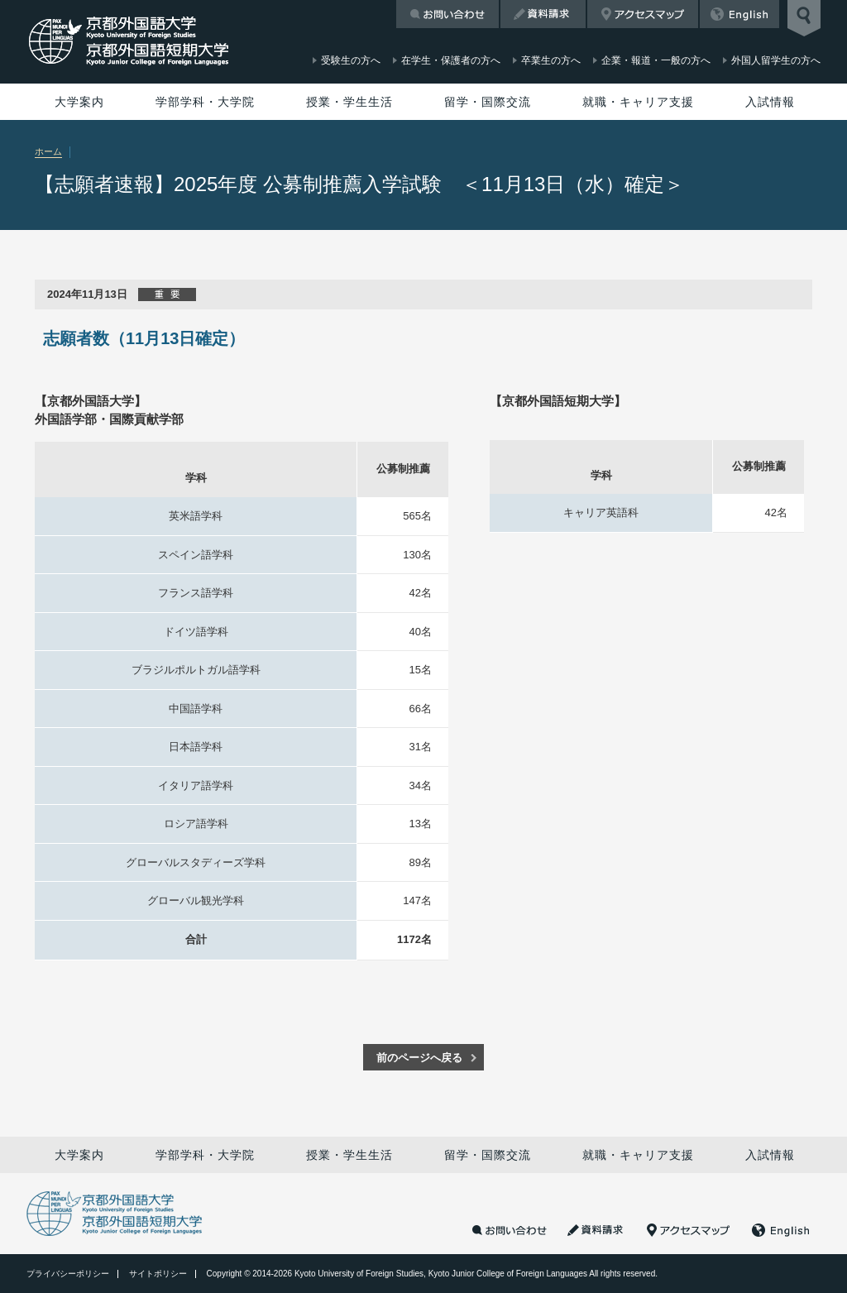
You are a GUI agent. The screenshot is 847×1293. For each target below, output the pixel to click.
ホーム (48, 151)
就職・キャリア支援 (638, 101)
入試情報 (770, 101)
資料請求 (543, 14)
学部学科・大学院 (205, 101)
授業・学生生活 (349, 101)
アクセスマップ (642, 14)
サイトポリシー (158, 1273)
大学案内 (79, 101)
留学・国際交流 (487, 101)
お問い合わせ (447, 14)
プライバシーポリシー (67, 1273)
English (739, 14)
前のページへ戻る (419, 1057)
